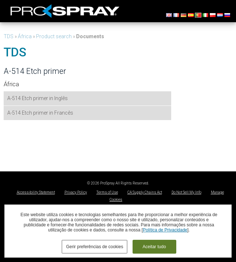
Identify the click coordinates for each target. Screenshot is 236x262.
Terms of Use (107, 192)
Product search (54, 36)
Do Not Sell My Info (186, 192)
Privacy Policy (75, 192)
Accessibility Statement (36, 192)
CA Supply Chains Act (144, 192)
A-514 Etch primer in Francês (40, 113)
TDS (8, 36)
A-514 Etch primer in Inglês (37, 98)
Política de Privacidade (165, 230)
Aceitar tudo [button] (154, 246)
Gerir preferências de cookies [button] (94, 246)
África (25, 36)
